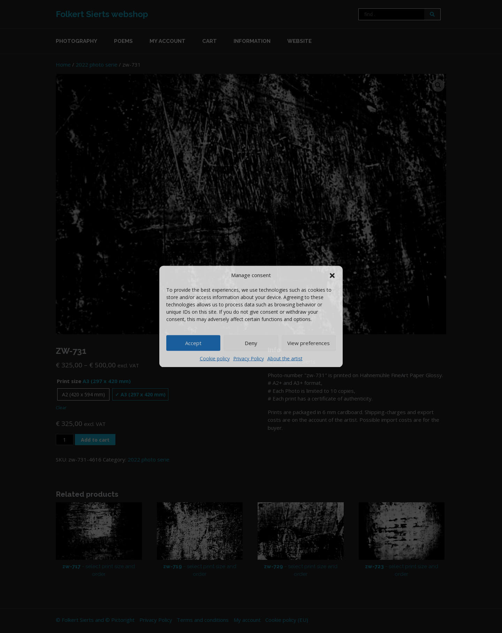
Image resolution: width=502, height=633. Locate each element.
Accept (193, 343)
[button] (332, 275)
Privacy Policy (248, 358)
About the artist (285, 358)
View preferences (308, 343)
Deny (251, 343)
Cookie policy (215, 358)
